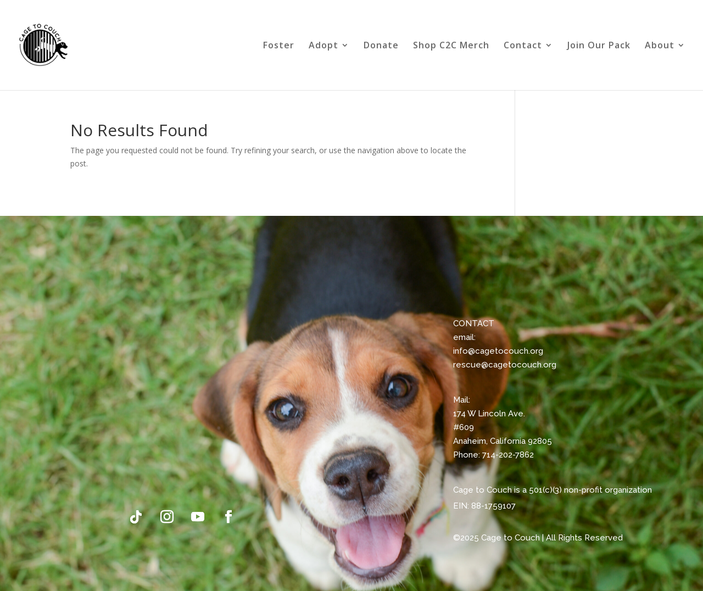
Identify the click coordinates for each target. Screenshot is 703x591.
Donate (381, 46)
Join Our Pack (599, 46)
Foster (278, 46)
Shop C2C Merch (451, 46)
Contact (523, 46)
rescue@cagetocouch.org (504, 365)
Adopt (323, 46)
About (659, 46)
